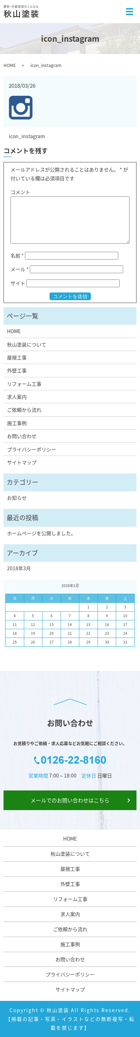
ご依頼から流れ (24, 409)
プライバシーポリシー (31, 449)
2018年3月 (19, 568)
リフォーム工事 (24, 383)
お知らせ (17, 497)
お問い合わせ (21, 435)
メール (20, 268)
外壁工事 (17, 370)
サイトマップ (21, 462)
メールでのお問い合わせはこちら (70, 800)
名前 (17, 255)
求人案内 (17, 396)
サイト (18, 283)
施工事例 (17, 422)
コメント (20, 191)
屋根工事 (17, 357)
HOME (10, 65)
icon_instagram (27, 136)
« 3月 (13, 585)
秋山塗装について (26, 344)
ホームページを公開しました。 (41, 533)
